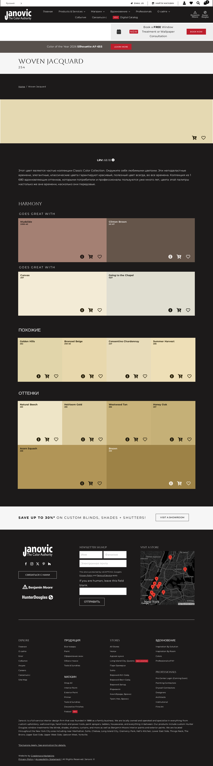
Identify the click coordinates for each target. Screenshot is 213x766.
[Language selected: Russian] (14, 3)
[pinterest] (43, 563)
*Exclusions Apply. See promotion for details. (42, 745)
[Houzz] (49, 563)
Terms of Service (104, 575)
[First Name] (90, 554)
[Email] (102, 563)
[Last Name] (115, 554)
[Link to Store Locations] (167, 578)
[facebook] (25, 563)
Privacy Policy (86, 575)
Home (21, 86)
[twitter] (37, 563)
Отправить (92, 601)
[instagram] (31, 563)
